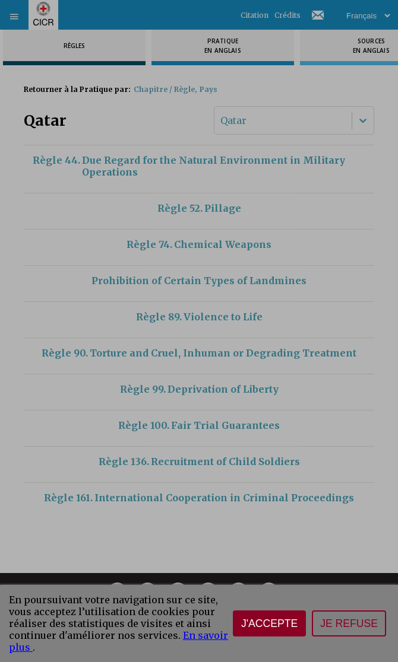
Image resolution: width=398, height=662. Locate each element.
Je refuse (349, 623)
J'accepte (269, 623)
